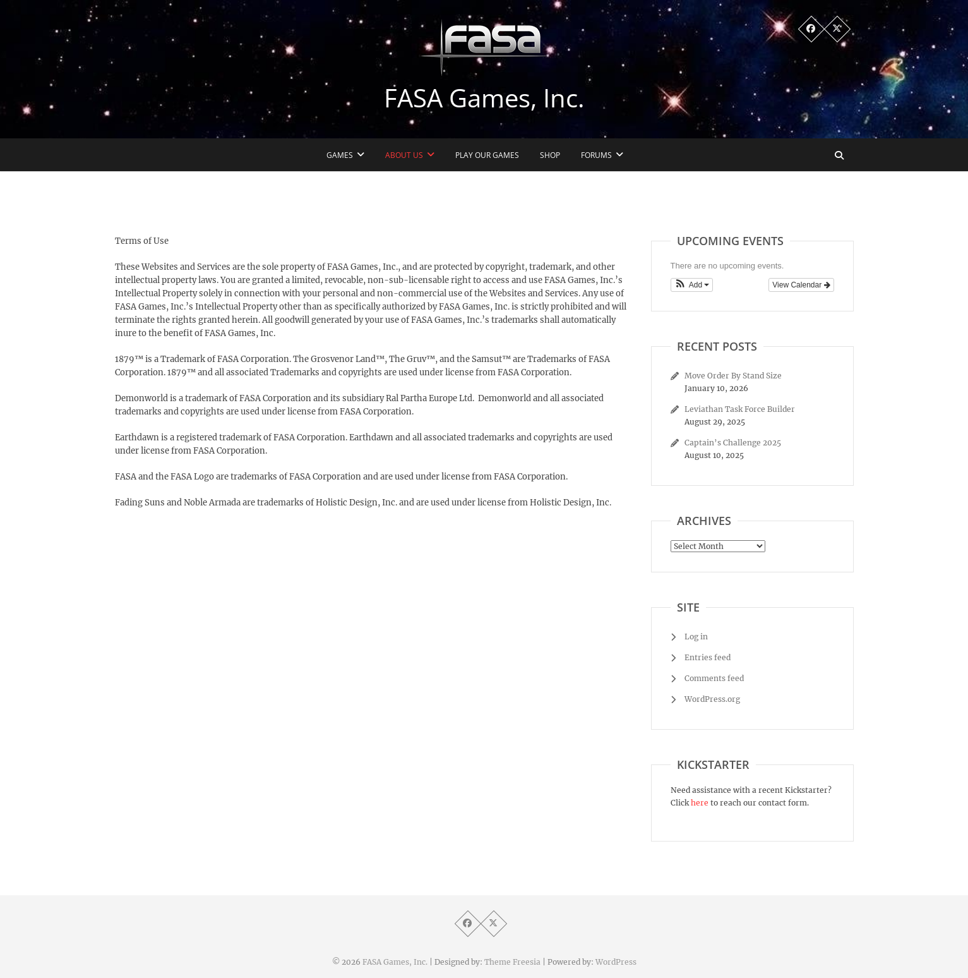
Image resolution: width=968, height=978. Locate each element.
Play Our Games (487, 155)
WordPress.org (712, 699)
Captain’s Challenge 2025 (732, 442)
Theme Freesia (512, 962)
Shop (550, 155)
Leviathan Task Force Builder (739, 409)
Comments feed (714, 678)
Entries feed (707, 657)
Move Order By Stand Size (733, 375)
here (699, 802)
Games (339, 155)
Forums (596, 155)
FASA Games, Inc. (484, 98)
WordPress (615, 962)
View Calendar (801, 285)
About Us (404, 155)
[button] (692, 285)
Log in (696, 636)
